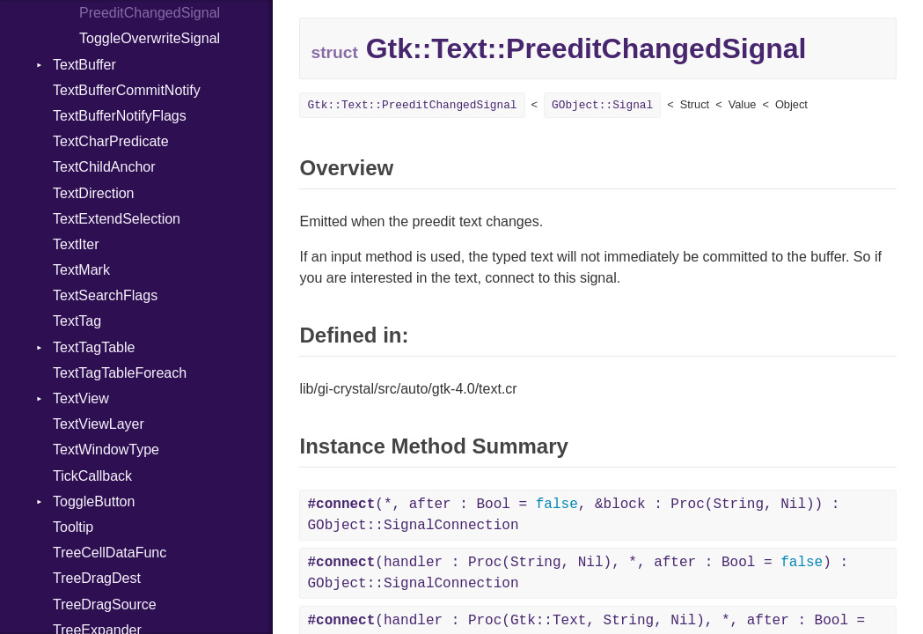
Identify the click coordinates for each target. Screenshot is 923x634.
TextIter (76, 244)
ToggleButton (94, 501)
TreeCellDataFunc (109, 552)
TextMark (81, 269)
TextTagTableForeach (120, 372)
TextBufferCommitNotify (127, 90)
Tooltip (73, 527)
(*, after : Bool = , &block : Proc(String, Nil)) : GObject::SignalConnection (573, 515)
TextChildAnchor (104, 166)
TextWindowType (106, 449)
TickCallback (92, 475)
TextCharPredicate (111, 141)
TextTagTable (94, 347)
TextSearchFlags (105, 295)
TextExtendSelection (116, 218)
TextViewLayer (98, 424)
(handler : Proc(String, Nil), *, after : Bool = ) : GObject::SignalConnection (577, 573)
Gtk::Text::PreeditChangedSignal (411, 105)
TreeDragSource (105, 604)
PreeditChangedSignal (149, 12)
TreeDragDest (97, 578)
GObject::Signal (602, 105)
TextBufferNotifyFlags (120, 115)
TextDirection (93, 193)
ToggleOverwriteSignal (149, 38)
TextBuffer (84, 64)
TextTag (77, 320)
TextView (81, 398)
